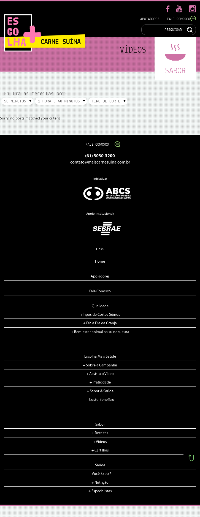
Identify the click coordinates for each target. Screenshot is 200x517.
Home (100, 261)
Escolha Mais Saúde (100, 356)
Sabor (100, 424)
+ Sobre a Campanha (100, 365)
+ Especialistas (100, 491)
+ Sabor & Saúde (100, 391)
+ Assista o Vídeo (100, 374)
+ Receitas (100, 433)
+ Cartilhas (100, 450)
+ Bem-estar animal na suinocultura (100, 332)
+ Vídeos (100, 442)
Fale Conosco (181, 19)
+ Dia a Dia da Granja (100, 323)
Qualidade (100, 306)
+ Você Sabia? (100, 474)
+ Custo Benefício (100, 400)
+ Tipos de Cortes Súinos (100, 314)
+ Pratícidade (100, 382)
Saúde (100, 465)
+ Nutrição (100, 482)
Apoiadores (150, 19)
